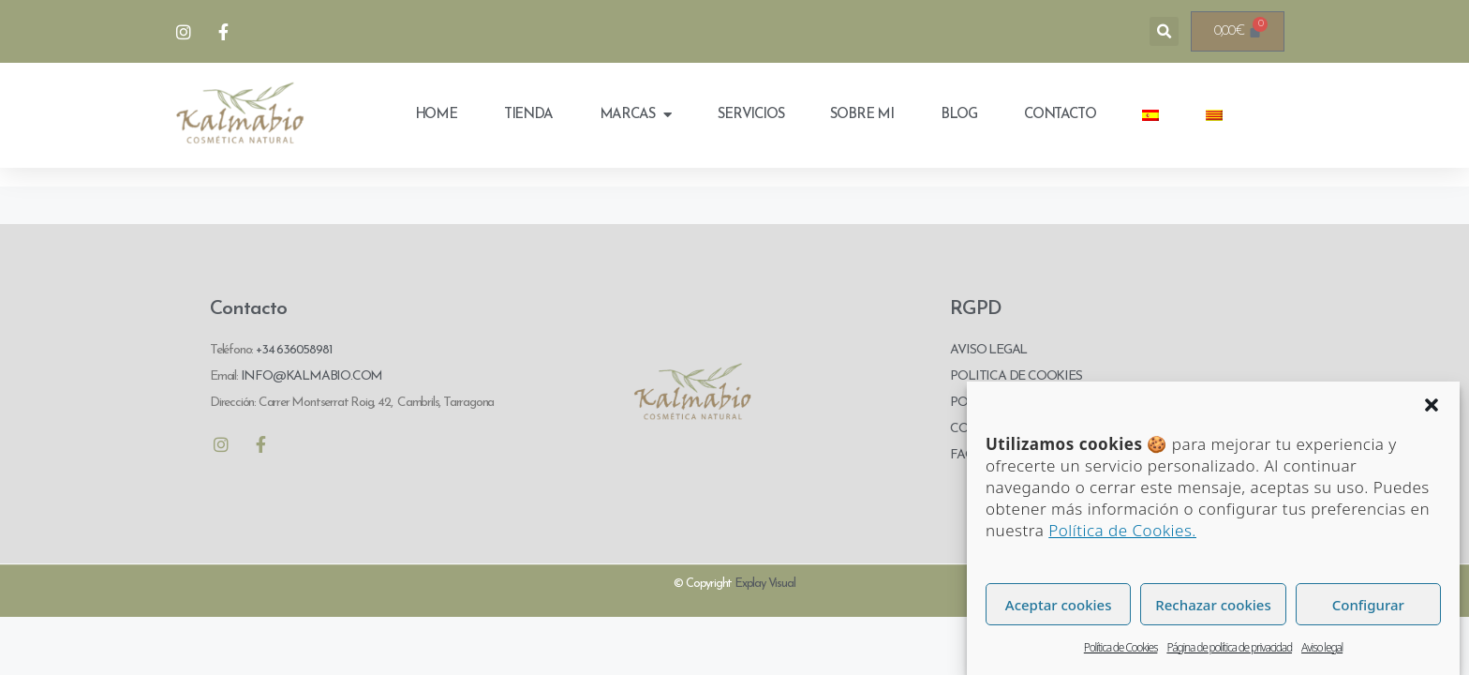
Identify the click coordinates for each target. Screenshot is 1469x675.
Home (436, 115)
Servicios (750, 115)
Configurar (1368, 604)
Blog (959, 115)
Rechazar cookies (1212, 604)
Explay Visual (764, 584)
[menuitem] (1150, 115)
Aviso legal (1322, 647)
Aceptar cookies (1058, 604)
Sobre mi (861, 115)
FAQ (962, 455)
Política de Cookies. (1122, 530)
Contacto (1059, 115)
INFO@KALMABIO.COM (310, 376)
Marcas (636, 114)
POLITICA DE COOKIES (1015, 376)
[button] (1431, 405)
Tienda (528, 115)
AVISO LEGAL (988, 350)
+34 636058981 (294, 350)
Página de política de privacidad (1229, 647)
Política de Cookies (1121, 647)
